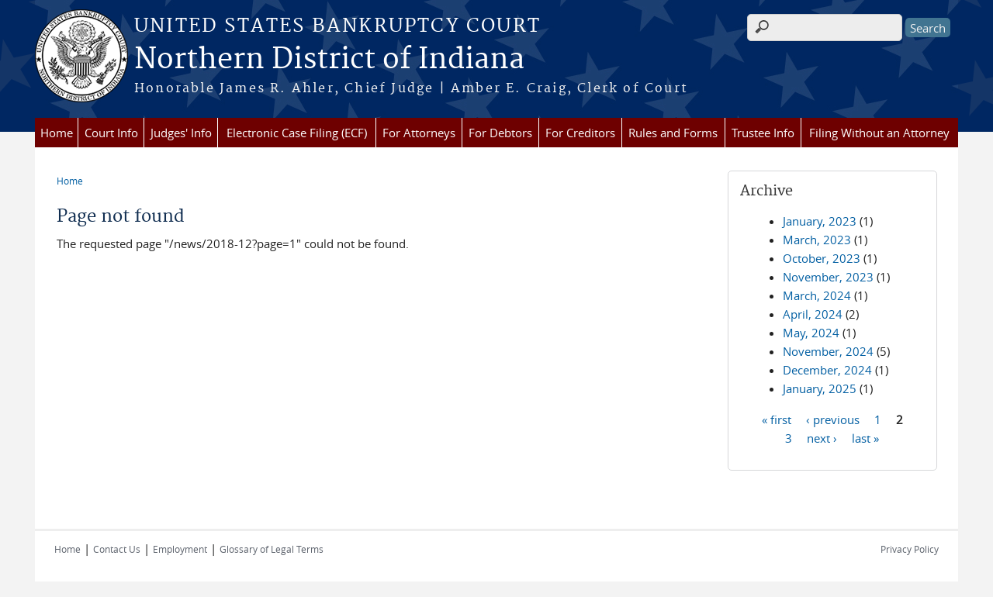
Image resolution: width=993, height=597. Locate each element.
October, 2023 (821, 258)
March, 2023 (817, 239)
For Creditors (580, 132)
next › (822, 437)
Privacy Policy (910, 549)
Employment (180, 549)
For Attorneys (418, 132)
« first (776, 418)
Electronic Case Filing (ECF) (297, 132)
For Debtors (500, 132)
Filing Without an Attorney (879, 132)
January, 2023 (819, 221)
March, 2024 (817, 295)
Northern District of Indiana (329, 60)
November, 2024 (828, 351)
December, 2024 (827, 370)
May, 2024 (811, 332)
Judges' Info (181, 132)
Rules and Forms (673, 132)
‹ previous (833, 418)
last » (865, 437)
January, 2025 (819, 388)
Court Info (111, 132)
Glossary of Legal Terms (272, 549)
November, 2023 (828, 277)
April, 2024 (812, 314)
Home (56, 132)
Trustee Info (763, 132)
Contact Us (116, 549)
